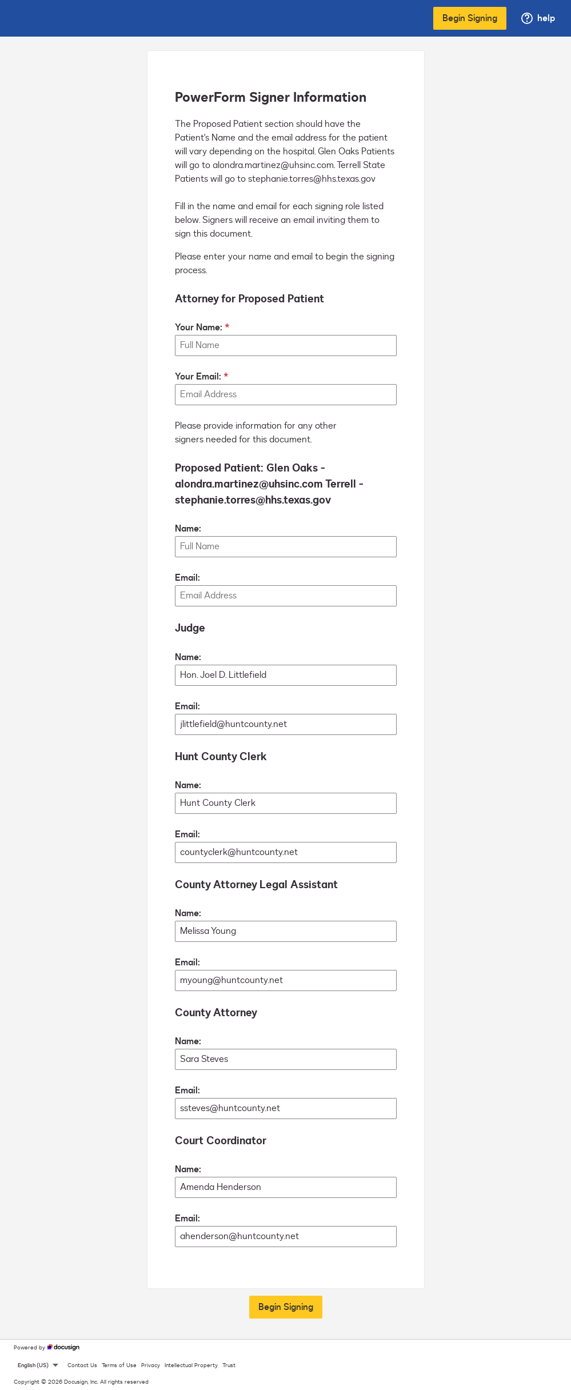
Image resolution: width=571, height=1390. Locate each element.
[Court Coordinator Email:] (286, 1236)
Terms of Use (119, 1365)
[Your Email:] (286, 394)
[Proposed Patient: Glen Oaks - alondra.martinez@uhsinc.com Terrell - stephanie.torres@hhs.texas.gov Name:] (286, 546)
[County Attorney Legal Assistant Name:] (286, 931)
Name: (188, 529)
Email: (187, 578)
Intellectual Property (191, 1365)
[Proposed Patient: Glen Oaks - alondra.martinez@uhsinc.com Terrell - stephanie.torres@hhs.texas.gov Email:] (286, 595)
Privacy (150, 1365)
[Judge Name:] (286, 675)
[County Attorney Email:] (286, 1108)
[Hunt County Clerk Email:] (286, 852)
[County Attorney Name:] (286, 1059)
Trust (228, 1365)
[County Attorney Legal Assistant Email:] (286, 980)
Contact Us (82, 1365)
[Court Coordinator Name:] (286, 1187)
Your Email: (198, 377)
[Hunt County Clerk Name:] (286, 803)
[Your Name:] (286, 345)
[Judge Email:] (286, 724)
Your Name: (198, 327)
